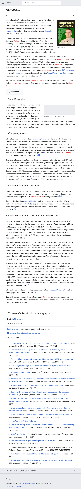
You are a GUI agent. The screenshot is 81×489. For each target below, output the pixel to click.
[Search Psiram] (41, 3)
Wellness (17, 41)
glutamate (58, 65)
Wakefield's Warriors (18, 434)
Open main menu (3, 4)
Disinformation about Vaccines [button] (23, 185)
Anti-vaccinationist (63, 59)
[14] (15, 209)
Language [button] (7, 16)
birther (8, 156)
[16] (29, 285)
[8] (39, 155)
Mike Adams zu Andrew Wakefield (23, 421)
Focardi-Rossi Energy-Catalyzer (58, 73)
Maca (42, 80)
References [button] (13, 337)
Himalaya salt (34, 80)
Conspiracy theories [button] (18, 133)
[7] (37, 155)
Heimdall (33, 471)
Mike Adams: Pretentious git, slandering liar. (23, 333)
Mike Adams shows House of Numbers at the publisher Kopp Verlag (36, 454)
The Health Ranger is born (20, 372)
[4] (41, 75)
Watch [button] (70, 16)
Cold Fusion (70, 70)
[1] (63, 70)
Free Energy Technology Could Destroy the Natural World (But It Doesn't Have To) (41, 366)
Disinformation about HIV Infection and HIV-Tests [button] (33, 215)
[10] (60, 196)
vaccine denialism (37, 197)
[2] (64, 70)
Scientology (45, 70)
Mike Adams (18, 319)
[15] (15, 229)
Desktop (19, 486)
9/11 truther (66, 153)
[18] (35, 292)
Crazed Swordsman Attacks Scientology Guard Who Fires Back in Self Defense (40, 343)
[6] (44, 152)
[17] (65, 289)
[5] (37, 107)
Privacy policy (10, 486)
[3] (39, 75)
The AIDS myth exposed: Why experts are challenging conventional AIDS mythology (41, 460)
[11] (62, 196)
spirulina (18, 83)
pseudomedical (11, 31)
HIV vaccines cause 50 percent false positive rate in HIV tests (33, 441)
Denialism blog (12, 329)
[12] (26, 203)
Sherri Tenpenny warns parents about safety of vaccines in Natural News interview (41, 414)
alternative (48, 31)
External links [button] (15, 323)
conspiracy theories (40, 139)
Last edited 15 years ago (18, 471)
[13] (28, 203)
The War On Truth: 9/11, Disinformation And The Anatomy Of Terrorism (37, 385)
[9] (31, 178)
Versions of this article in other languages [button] (29, 313)
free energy (20, 73)
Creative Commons (29, 483)
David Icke (47, 297)
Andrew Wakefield (30, 201)
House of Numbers (57, 290)
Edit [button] (74, 16)
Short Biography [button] (16, 99)
